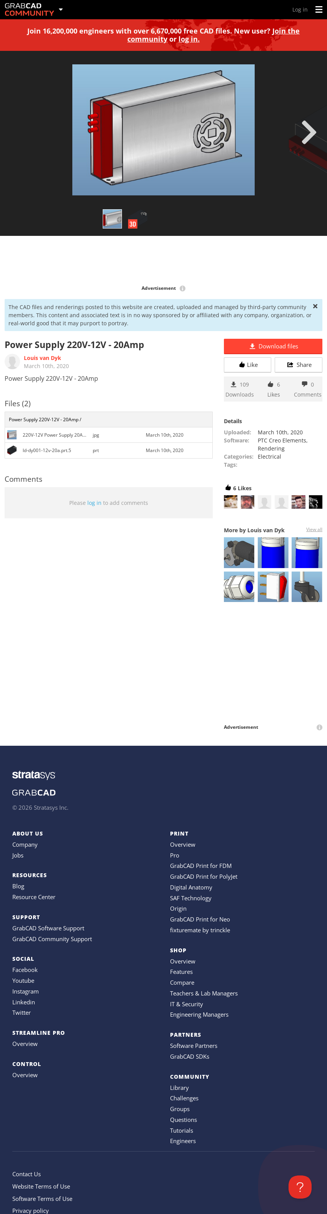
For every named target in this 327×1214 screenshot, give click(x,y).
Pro (174, 855)
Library (179, 1087)
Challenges (184, 1098)
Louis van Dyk (42, 358)
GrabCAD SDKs (189, 1056)
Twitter (21, 1012)
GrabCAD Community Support (52, 939)
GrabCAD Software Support (48, 928)
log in (94, 502)
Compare (182, 982)
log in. (189, 39)
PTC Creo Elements (282, 440)
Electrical (269, 456)
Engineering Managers (199, 1014)
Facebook (25, 970)
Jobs (17, 855)
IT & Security (186, 1004)
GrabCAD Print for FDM (201, 865)
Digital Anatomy (191, 887)
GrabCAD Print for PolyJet (203, 876)
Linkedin (23, 1002)
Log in (300, 9)
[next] (309, 132)
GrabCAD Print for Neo (200, 919)
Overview (25, 1044)
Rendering (271, 448)
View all (314, 529)
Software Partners (193, 1045)
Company (25, 844)
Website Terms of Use (41, 1186)
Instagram (25, 991)
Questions (183, 1119)
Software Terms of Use (42, 1198)
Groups (180, 1109)
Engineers (183, 1141)
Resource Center (33, 897)
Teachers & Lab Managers (204, 993)
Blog (18, 886)
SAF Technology (191, 898)
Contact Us (26, 1174)
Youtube (23, 980)
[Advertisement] (163, 261)
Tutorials (181, 1130)
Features (181, 971)
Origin (178, 908)
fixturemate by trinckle (200, 930)
